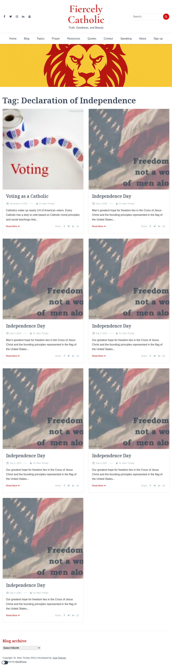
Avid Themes (59, 658)
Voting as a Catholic (27, 196)
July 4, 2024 (15, 333)
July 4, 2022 (15, 463)
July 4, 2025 (101, 203)
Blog (26, 38)
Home (12, 38)
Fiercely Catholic (86, 14)
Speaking (126, 38)
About (142, 38)
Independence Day (111, 196)
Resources (73, 38)
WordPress (21, 661)
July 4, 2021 (101, 463)
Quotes (92, 38)
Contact (108, 38)
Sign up (158, 38)
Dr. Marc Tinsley (47, 203)
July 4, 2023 (101, 333)
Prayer (56, 38)
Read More (11, 226)
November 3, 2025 (18, 203)
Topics (40, 38)
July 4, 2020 (15, 593)
